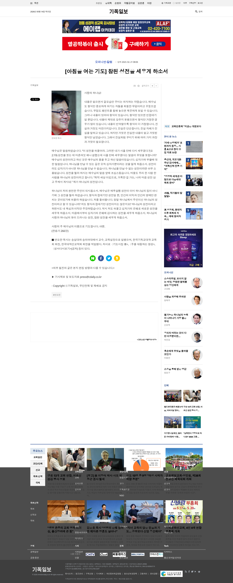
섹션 (34, 3)
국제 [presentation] (38, 482)
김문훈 (141, 3)
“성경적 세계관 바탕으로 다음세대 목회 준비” (173, 179)
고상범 (167, 288)
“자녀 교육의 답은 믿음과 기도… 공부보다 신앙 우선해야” (144, 529)
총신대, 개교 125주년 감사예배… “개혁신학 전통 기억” (173, 164)
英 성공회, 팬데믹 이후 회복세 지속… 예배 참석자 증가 (173, 214)
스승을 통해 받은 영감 (175, 369)
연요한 (57, 294)
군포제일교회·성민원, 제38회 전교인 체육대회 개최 (183, 477)
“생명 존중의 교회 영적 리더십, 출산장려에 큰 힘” (64, 529)
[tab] (37, 457)
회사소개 (69, 573)
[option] (173, 401)
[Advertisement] (183, 102)
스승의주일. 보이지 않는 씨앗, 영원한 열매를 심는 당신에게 (175, 282)
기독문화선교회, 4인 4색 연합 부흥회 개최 (183, 529)
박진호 (167, 339)
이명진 (167, 357)
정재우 (167, 300)
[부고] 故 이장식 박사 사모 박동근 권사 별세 (104, 477)
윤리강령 (154, 573)
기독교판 (167, 3)
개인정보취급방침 (113, 573)
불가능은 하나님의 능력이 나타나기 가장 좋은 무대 (176, 318)
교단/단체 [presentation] (37, 463)
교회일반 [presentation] (37, 457)
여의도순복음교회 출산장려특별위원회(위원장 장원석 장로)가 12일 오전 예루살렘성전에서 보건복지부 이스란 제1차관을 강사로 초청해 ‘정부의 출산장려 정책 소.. (65, 540)
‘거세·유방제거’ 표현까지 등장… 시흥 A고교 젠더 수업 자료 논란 (173, 147)
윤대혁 (108, 3)
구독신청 (192, 3)
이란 (149, 3)
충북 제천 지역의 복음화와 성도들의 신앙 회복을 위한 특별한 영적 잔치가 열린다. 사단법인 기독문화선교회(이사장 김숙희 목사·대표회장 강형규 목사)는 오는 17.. (184, 540)
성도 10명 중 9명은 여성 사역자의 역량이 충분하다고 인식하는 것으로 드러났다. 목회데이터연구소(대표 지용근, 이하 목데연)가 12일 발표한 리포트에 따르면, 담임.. (144, 488)
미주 (185, 3)
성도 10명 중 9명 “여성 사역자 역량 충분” (144, 477)
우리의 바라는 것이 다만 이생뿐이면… (175, 334)
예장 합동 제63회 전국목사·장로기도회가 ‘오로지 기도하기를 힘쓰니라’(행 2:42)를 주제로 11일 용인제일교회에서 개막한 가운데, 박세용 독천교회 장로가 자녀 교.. (144, 540)
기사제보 (99, 573)
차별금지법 (129, 3)
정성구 (167, 372)
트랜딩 (99, 3)
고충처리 (143, 573)
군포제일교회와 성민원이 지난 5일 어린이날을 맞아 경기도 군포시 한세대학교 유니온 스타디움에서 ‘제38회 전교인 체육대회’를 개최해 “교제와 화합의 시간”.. (184, 488)
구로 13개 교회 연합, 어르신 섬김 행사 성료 (64, 477)
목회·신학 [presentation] (37, 476)
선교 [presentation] (38, 469)
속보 (167, 126)
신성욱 (167, 325)
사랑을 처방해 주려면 (175, 296)
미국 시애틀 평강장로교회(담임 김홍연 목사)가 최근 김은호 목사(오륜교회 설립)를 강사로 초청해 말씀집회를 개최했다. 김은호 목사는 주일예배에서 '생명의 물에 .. (105, 540)
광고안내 (79, 573)
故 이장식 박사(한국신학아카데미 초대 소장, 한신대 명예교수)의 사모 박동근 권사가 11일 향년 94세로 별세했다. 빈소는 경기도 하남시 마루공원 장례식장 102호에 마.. (105, 489)
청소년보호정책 (130, 573)
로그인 (200, 3)
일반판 (177, 3)
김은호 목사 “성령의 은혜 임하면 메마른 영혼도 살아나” (105, 529)
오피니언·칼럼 (103, 62)
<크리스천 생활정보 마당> (147, 339)
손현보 (118, 3)
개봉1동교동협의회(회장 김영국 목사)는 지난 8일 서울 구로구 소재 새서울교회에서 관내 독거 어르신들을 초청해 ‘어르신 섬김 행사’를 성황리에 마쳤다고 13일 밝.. (65, 488)
